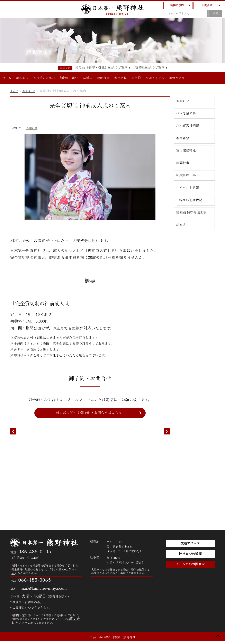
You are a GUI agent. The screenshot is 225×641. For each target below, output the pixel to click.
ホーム (6, 78)
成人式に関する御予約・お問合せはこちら (89, 413)
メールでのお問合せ (190, 564)
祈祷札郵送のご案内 (151, 68)
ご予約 (136, 78)
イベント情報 (189, 188)
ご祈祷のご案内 (44, 78)
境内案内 (22, 78)
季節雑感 (182, 138)
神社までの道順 (190, 554)
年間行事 (103, 78)
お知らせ (28, 91)
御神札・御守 (69, 78)
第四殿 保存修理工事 (191, 212)
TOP (14, 91)
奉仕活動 (120, 78)
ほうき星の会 (186, 113)
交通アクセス (155, 78)
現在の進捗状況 (190, 200)
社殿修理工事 (186, 175)
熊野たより (176, 78)
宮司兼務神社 (186, 151)
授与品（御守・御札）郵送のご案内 (102, 68)
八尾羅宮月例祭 (187, 126)
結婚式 (87, 78)
